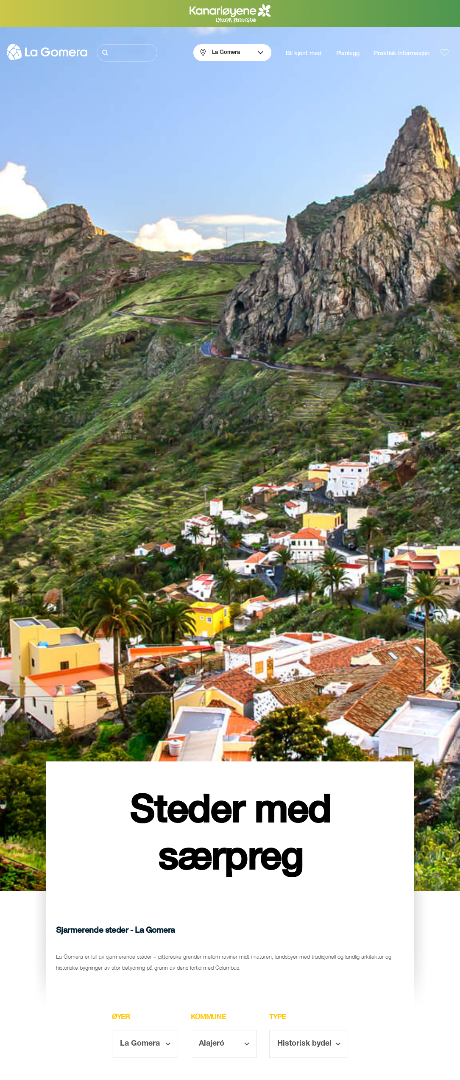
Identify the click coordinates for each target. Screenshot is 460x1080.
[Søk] (127, 53)
